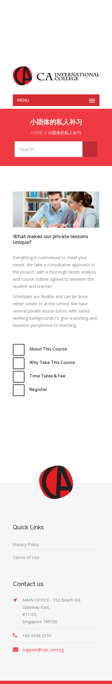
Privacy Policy (26, 544)
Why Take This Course (52, 362)
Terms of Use (26, 557)
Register (38, 389)
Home (37, 132)
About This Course (48, 349)
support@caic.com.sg (43, 650)
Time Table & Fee (47, 376)
